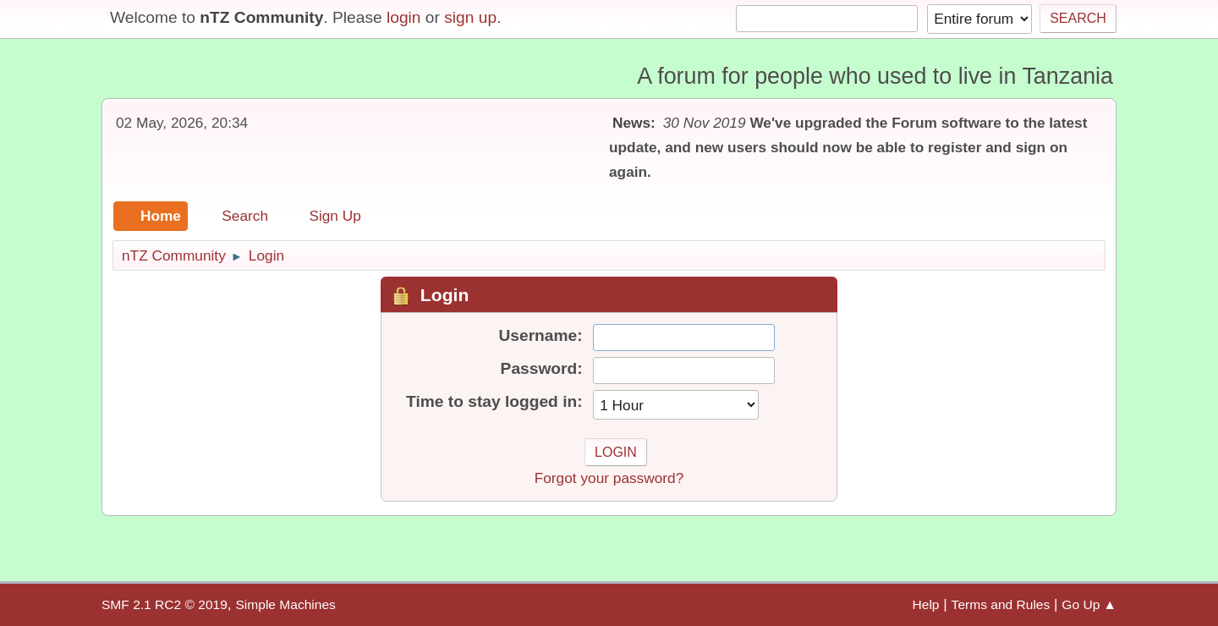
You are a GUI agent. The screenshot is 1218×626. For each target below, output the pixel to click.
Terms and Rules (1001, 604)
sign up (470, 17)
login (404, 17)
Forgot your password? (609, 478)
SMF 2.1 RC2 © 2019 (165, 604)
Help (926, 604)
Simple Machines (285, 604)
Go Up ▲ (1089, 604)
